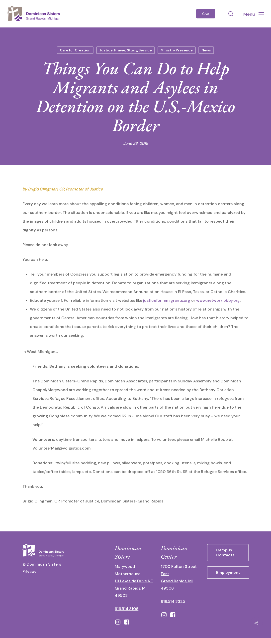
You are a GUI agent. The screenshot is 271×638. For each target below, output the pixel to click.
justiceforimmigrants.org (166, 300)
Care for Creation (75, 50)
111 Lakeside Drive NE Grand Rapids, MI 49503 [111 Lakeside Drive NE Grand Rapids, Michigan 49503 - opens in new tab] (134, 588)
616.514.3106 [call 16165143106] (126, 608)
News (206, 50)
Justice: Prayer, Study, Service (125, 50)
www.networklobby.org (218, 300)
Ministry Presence (177, 50)
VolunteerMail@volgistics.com (61, 448)
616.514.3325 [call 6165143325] (173, 601)
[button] (253, 13)
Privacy (29, 571)
